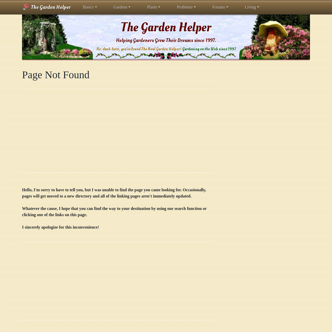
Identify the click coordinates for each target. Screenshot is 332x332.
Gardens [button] (120, 7)
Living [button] (250, 7)
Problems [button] (184, 7)
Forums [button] (218, 7)
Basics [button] (88, 7)
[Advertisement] (116, 131)
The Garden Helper (46, 7)
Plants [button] (152, 7)
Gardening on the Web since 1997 (209, 49)
